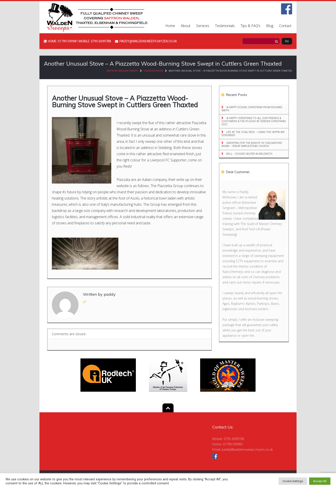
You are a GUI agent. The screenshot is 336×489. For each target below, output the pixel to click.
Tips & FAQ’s (250, 25)
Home (170, 25)
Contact (285, 25)
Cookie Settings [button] (293, 481)
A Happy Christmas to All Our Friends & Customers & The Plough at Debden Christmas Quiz (253, 121)
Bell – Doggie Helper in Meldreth (249, 153)
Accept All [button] (319, 481)
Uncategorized (153, 70)
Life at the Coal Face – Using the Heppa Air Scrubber (253, 134)
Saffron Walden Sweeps (122, 70)
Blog (269, 25)
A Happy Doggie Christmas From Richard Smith (251, 109)
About (185, 25)
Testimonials (225, 25)
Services (202, 25)
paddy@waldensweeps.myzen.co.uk (247, 449)
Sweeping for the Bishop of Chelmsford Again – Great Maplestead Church (251, 144)
